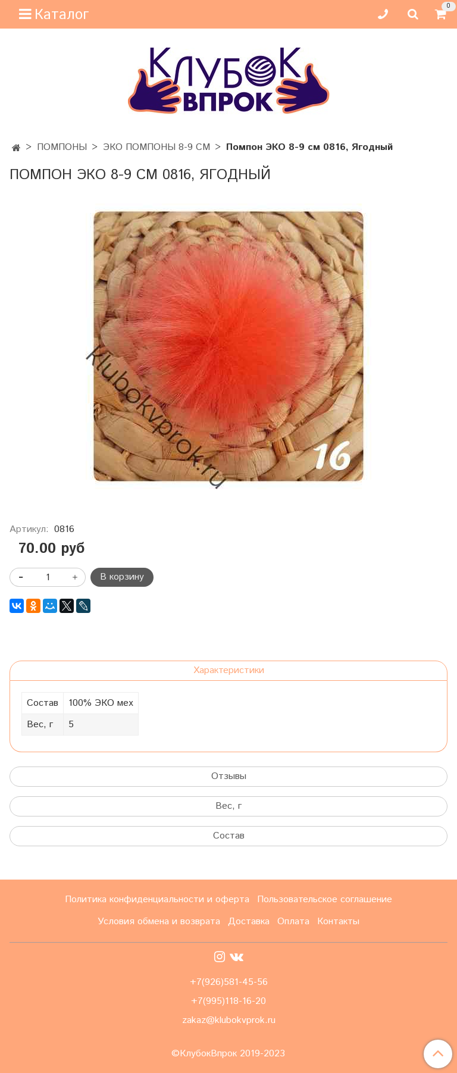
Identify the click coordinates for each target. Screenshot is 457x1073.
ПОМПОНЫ (62, 147)
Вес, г (228, 806)
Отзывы (228, 776)
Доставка (249, 921)
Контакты (338, 921)
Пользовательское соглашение (324, 899)
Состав (229, 836)
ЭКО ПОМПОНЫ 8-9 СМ (156, 147)
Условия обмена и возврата (159, 921)
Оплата (293, 921)
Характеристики (228, 670)
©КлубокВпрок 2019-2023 (228, 1054)
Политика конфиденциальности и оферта (157, 899)
